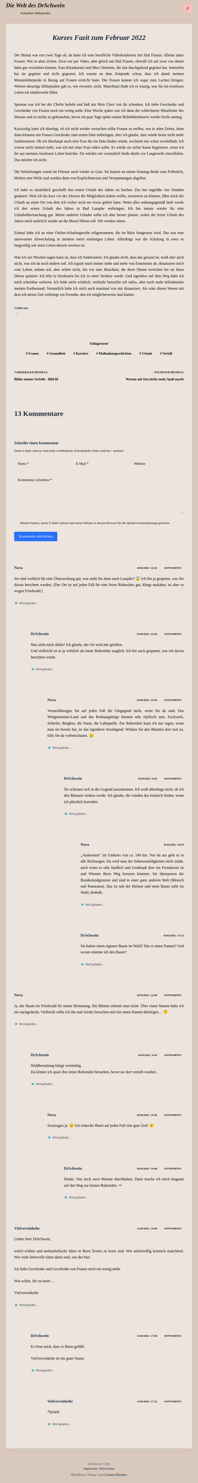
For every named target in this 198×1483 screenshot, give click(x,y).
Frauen (32, 353)
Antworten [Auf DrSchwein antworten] (172, 634)
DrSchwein (40, 634)
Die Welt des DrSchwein (35, 5)
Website (139, 463)
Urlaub (146, 353)
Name (23, 464)
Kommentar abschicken (36, 536)
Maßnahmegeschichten (113, 353)
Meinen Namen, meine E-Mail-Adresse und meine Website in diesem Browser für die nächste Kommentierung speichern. (95, 523)
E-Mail (82, 464)
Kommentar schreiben (35, 480)
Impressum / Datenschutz (99, 1468)
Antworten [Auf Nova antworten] (172, 567)
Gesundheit (56, 353)
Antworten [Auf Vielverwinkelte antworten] (172, 1228)
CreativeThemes (115, 1475)
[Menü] (188, 8)
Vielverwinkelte (27, 1228)
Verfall (166, 353)
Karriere (80, 353)
